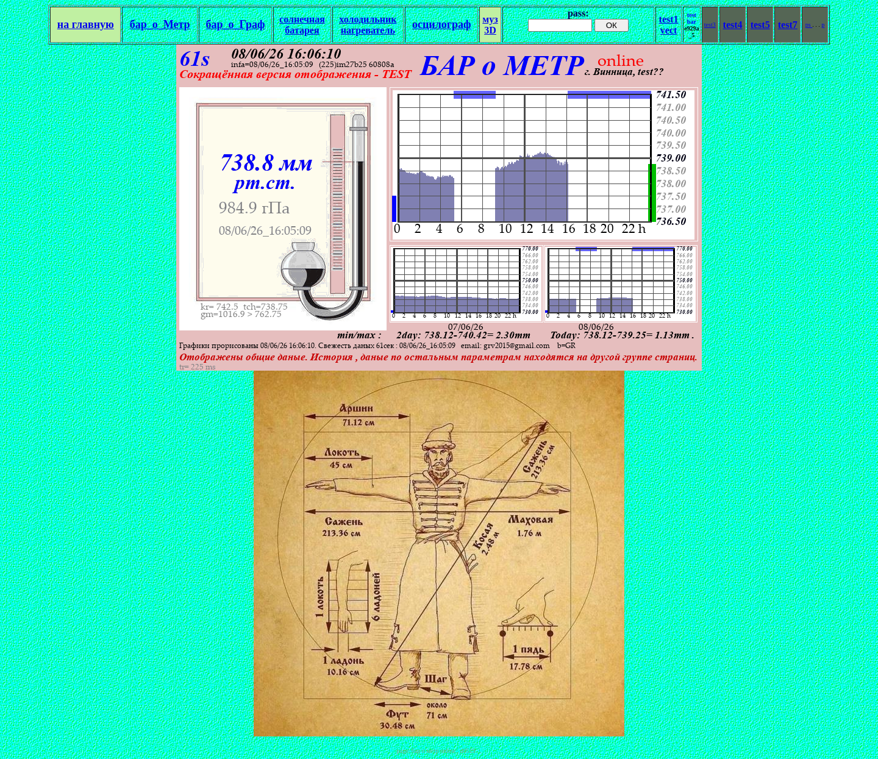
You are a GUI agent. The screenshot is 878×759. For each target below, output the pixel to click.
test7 (788, 25)
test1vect (669, 24)
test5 (760, 25)
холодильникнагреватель (367, 24)
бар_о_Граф (235, 24)
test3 (710, 24)
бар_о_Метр (160, 24)
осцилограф (441, 24)
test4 (733, 25)
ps (808, 24)
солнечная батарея (302, 24)
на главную (85, 24)
